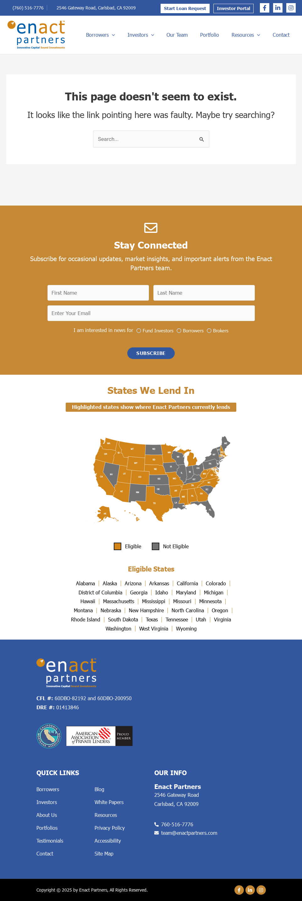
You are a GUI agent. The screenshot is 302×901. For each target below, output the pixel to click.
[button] (151, 352)
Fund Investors (158, 329)
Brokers (220, 329)
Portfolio (231, 35)
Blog (99, 789)
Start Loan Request (185, 8)
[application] (156, 34)
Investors (177, 34)
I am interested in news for (103, 328)
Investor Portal (233, 8)
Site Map (104, 853)
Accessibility (108, 841)
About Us (46, 815)
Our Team (206, 35)
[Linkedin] (278, 8)
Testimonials (49, 841)
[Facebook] (264, 8)
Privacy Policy (110, 828)
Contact (287, 35)
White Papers (109, 802)
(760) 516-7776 (28, 7)
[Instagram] (291, 8)
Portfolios (47, 828)
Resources (259, 34)
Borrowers (144, 34)
